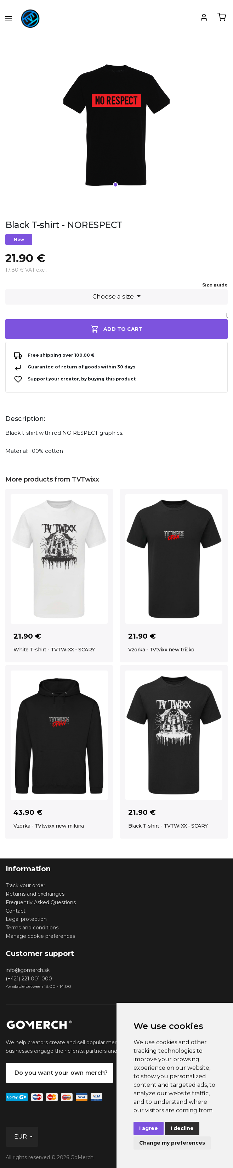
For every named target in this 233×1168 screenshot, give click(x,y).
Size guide (215, 285)
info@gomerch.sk (28, 970)
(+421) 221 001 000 (29, 978)
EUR (21, 1136)
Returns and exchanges (35, 894)
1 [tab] (115, 184)
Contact (15, 911)
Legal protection (26, 919)
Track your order (25, 885)
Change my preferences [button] (172, 1143)
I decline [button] (182, 1128)
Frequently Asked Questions (41, 902)
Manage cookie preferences (40, 936)
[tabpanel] (116, 128)
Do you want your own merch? (61, 1072)
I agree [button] (148, 1128)
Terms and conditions (32, 927)
